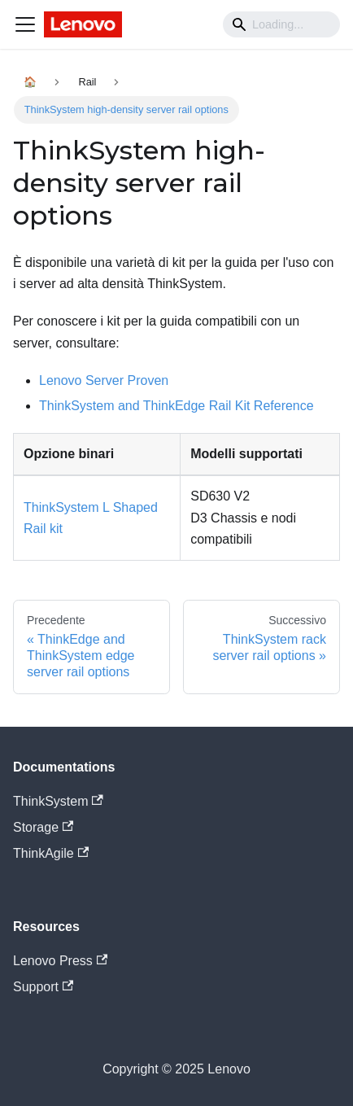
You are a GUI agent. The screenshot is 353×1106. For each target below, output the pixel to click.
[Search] (281, 24)
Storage (43, 827)
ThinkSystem (58, 801)
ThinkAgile (51, 853)
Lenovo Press (60, 961)
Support (43, 987)
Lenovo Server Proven (103, 380)
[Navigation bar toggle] (25, 24)
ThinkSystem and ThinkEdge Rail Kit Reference (176, 406)
